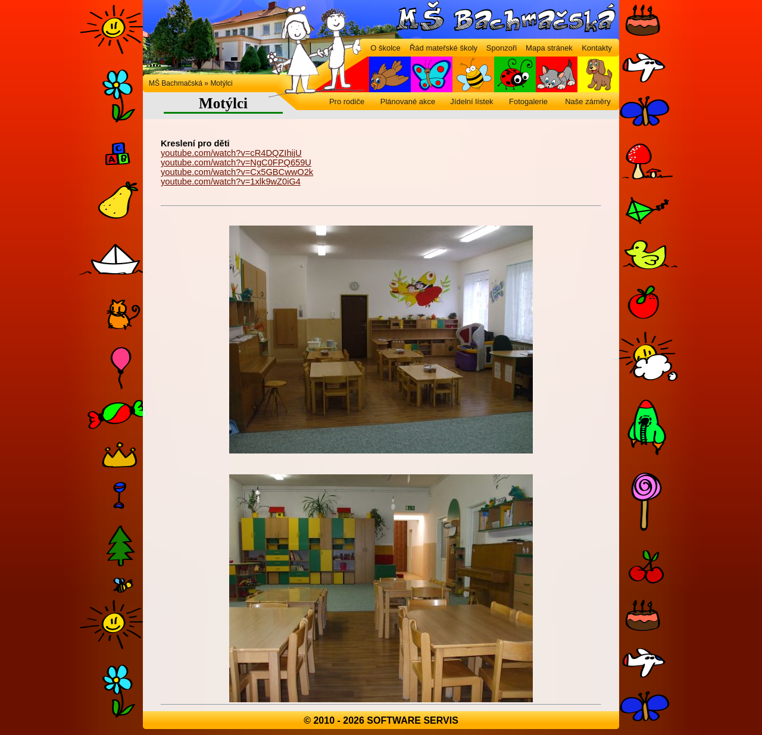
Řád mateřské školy (443, 47)
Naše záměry (588, 101)
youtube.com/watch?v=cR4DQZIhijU (231, 153)
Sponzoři (501, 47)
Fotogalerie (528, 101)
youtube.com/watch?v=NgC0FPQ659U (236, 162)
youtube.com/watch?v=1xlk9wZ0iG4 (231, 181)
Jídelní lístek (471, 101)
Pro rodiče (346, 101)
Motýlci (221, 83)
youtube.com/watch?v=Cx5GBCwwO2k (237, 172)
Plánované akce (408, 101)
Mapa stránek (549, 47)
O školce (385, 47)
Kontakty (597, 47)
